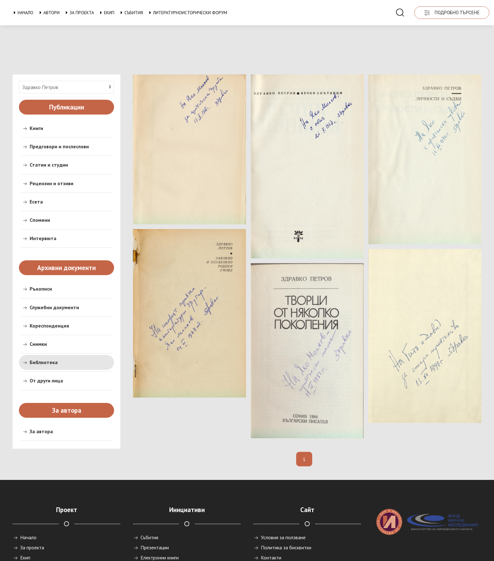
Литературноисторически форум (187, 12)
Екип (106, 12)
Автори (48, 12)
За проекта (78, 12)
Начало (22, 12)
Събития (130, 12)
